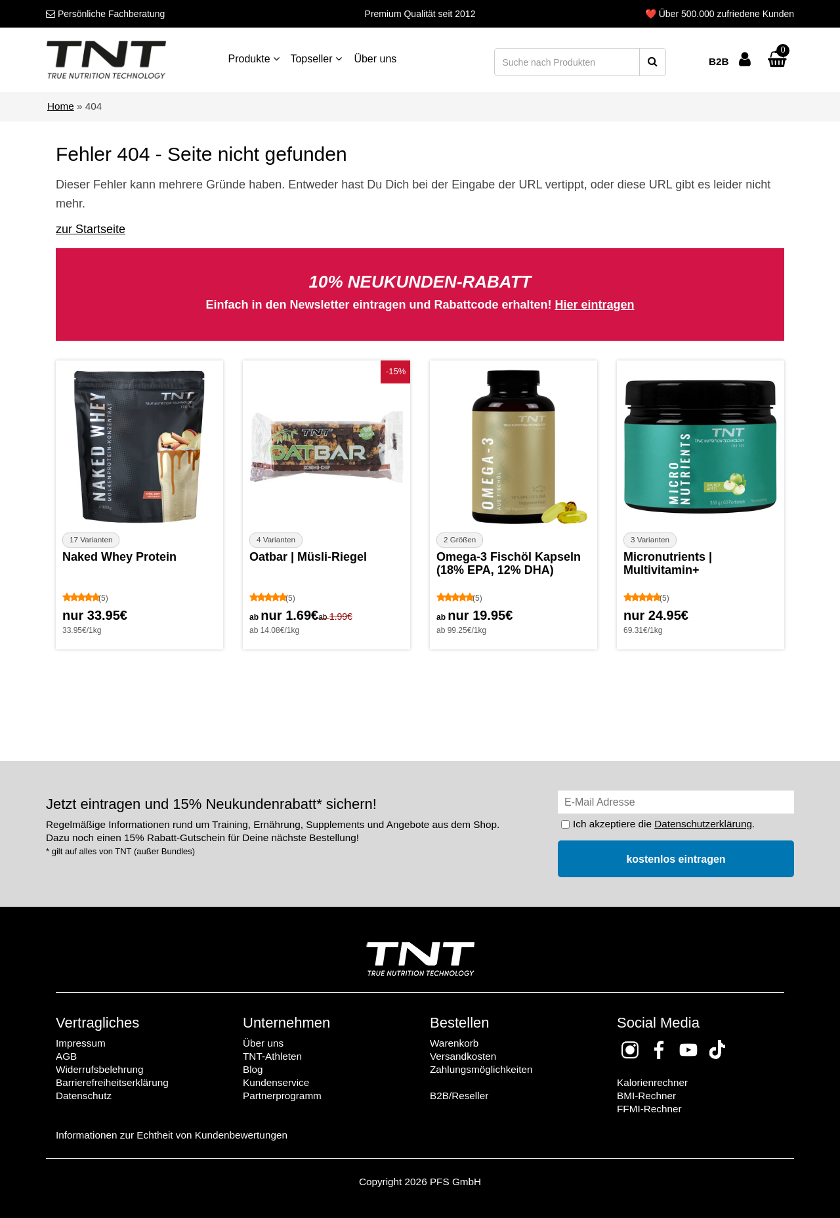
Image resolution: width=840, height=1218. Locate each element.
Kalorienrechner (652, 1082)
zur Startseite (90, 229)
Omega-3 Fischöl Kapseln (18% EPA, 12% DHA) (508, 563)
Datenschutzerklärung (703, 823)
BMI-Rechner (646, 1095)
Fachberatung (105, 14)
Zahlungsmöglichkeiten (481, 1069)
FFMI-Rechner (649, 1108)
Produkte (254, 58)
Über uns (375, 58)
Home (60, 106)
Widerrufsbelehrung (100, 1069)
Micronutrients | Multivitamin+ (667, 563)
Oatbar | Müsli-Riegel (308, 556)
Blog (253, 1069)
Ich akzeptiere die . (664, 823)
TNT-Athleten (272, 1056)
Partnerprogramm (282, 1095)
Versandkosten (463, 1056)
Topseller (315, 58)
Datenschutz (84, 1095)
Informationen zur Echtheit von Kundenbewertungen (171, 1135)
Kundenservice (276, 1082)
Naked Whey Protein (119, 556)
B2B (719, 61)
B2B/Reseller (459, 1095)
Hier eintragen (595, 304)
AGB (66, 1056)
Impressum (81, 1043)
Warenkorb (454, 1043)
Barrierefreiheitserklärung (112, 1082)
